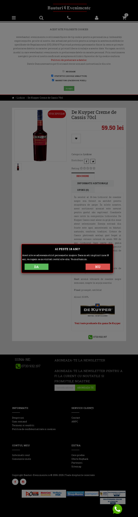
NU (97, 267)
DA (36, 267)
